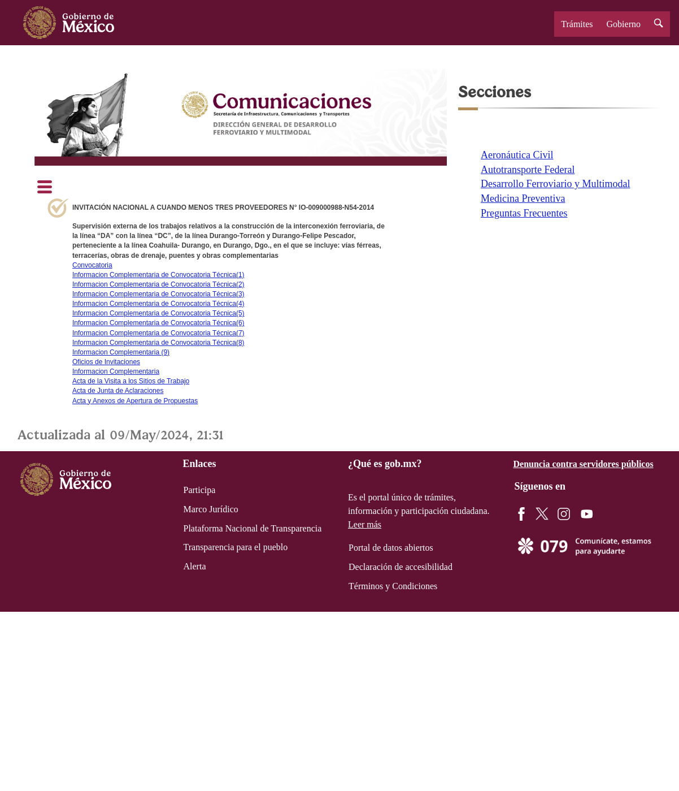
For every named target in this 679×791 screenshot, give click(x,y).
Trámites (577, 24)
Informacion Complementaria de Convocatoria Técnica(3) (158, 294)
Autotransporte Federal (527, 169)
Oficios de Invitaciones (106, 362)
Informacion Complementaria (115, 371)
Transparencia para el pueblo (236, 547)
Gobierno (624, 24)
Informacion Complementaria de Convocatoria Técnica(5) (158, 313)
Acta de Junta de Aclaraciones (117, 391)
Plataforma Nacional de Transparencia (253, 528)
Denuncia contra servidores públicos (583, 464)
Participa (200, 490)
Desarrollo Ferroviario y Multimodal (555, 183)
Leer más (364, 524)
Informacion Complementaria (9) (120, 352)
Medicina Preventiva (523, 198)
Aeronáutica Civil (517, 155)
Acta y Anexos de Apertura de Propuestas (135, 401)
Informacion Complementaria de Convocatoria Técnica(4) (158, 304)
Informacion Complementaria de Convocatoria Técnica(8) (158, 343)
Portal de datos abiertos (391, 547)
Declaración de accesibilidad (400, 567)
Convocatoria (92, 265)
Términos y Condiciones (393, 586)
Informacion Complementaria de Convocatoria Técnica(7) (158, 333)
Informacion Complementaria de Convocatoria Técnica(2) (158, 284)
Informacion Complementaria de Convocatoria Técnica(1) (158, 275)
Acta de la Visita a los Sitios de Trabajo (130, 381)
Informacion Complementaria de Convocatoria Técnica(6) (158, 323)
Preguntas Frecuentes (524, 213)
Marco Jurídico (211, 509)
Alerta (195, 566)
